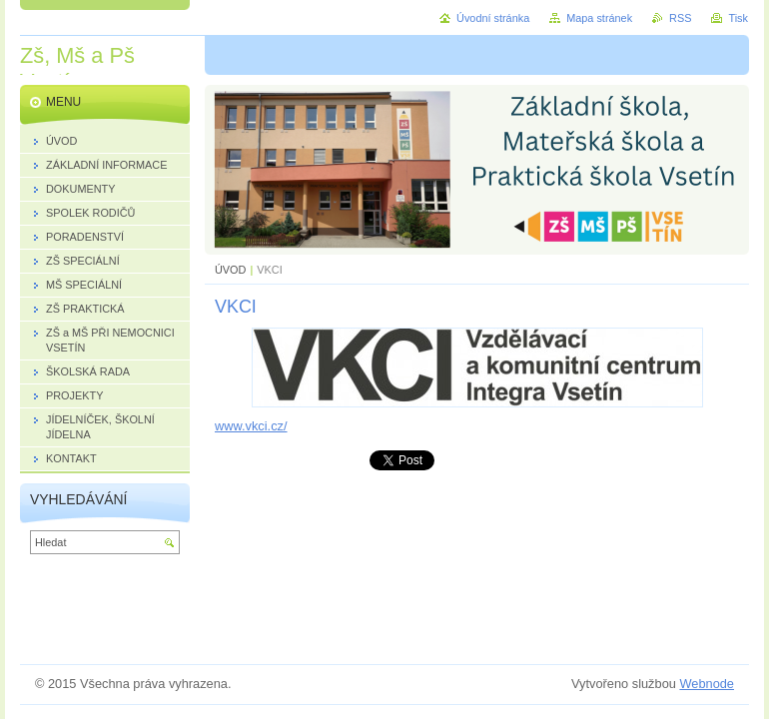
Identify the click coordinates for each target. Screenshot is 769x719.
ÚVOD (230, 270)
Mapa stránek (599, 18)
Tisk (738, 18)
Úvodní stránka (492, 18)
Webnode (706, 683)
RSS (680, 18)
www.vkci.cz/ (251, 425)
